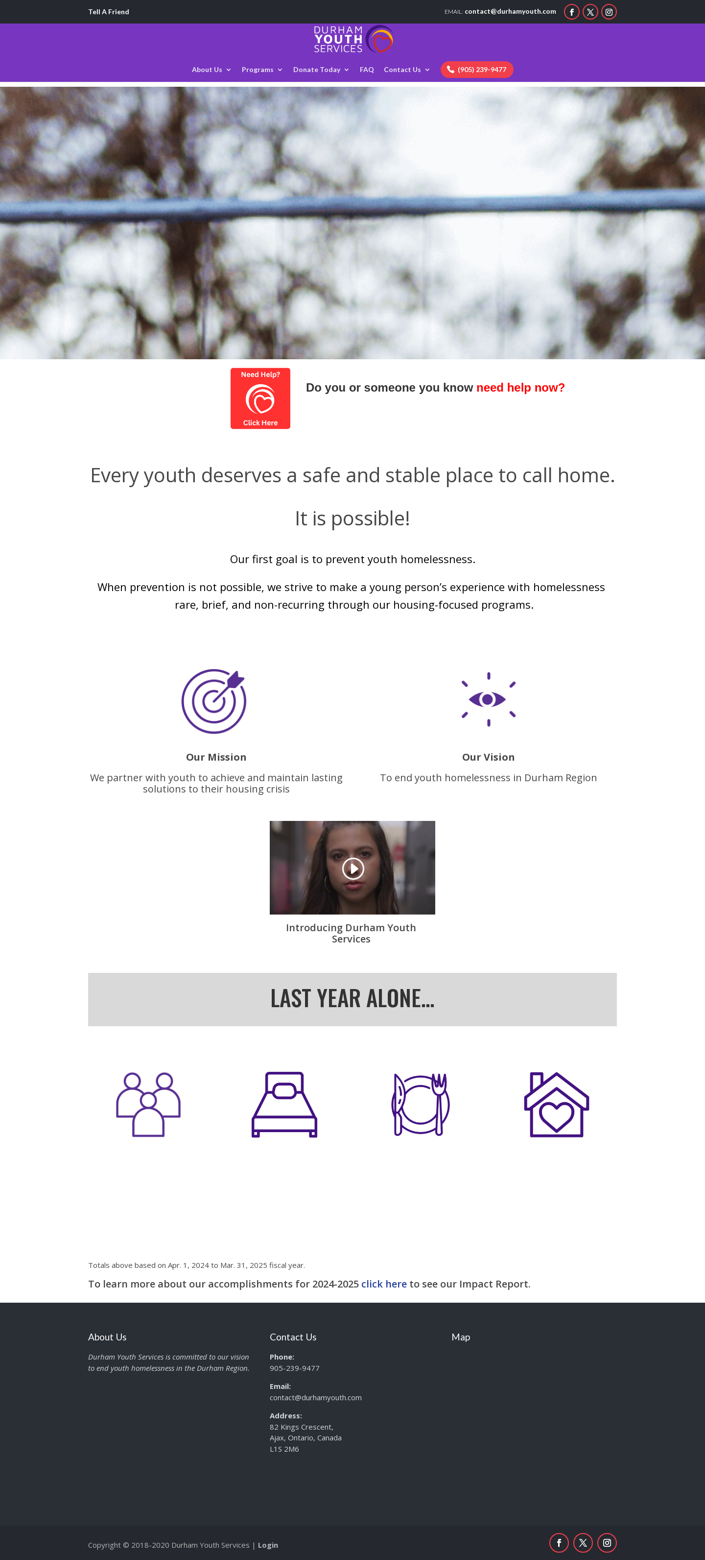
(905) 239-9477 (482, 69)
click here (384, 1283)
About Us (207, 70)
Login (268, 1545)
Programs (258, 70)
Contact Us (402, 70)
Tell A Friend (108, 11)
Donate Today (316, 70)
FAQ (367, 70)
